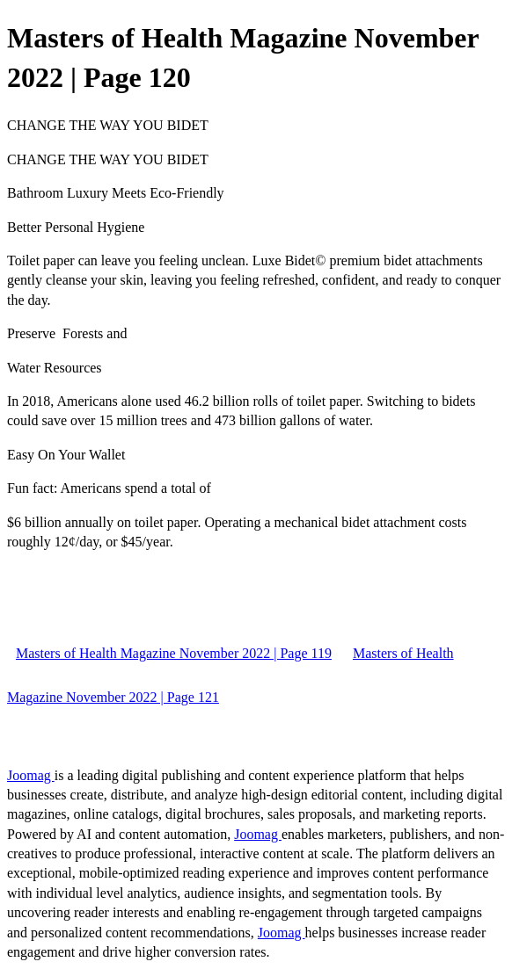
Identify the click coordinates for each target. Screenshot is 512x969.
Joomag (31, 775)
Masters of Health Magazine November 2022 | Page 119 (174, 653)
